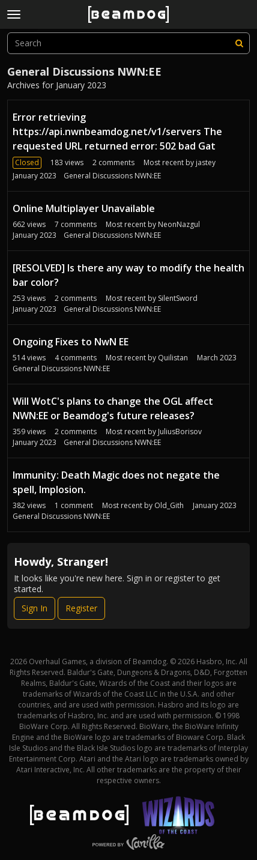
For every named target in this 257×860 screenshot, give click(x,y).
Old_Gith (169, 505)
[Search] (239, 43)
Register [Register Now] (81, 608)
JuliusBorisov (180, 431)
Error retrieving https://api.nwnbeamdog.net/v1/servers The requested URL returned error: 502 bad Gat (117, 132)
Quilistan (173, 358)
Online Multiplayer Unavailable (84, 208)
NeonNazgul (179, 224)
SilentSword (178, 298)
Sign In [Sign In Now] (34, 608)
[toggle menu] (13, 14)
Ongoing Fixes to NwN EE (70, 341)
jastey (206, 162)
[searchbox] (128, 43)
